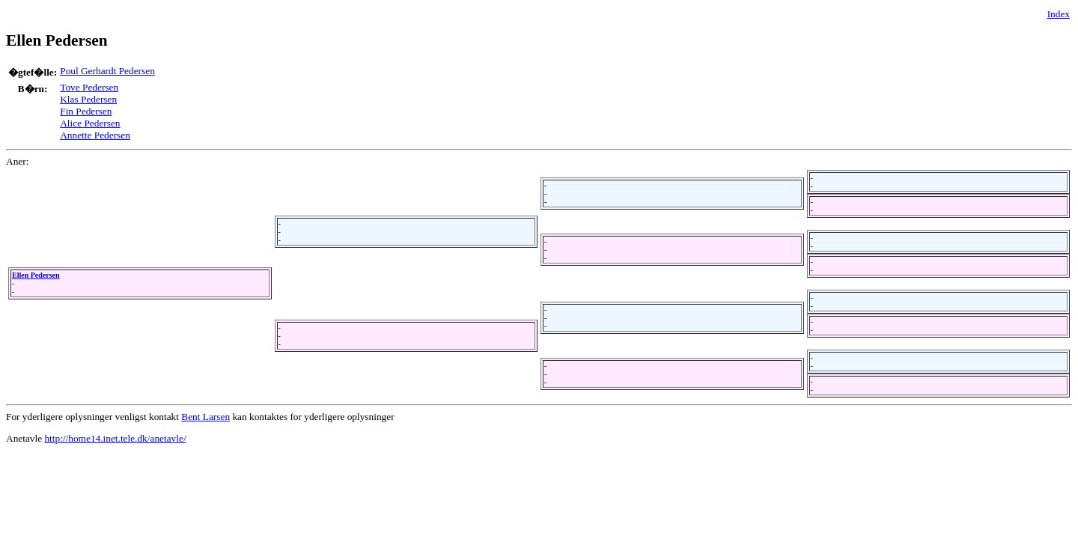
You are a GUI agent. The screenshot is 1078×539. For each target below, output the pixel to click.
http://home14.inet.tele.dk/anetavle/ (115, 438)
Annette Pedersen (95, 135)
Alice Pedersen (90, 123)
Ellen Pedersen (36, 275)
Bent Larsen (205, 416)
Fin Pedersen (86, 111)
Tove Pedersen (89, 87)
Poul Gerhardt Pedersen (107, 70)
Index (1058, 13)
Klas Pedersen (88, 99)
